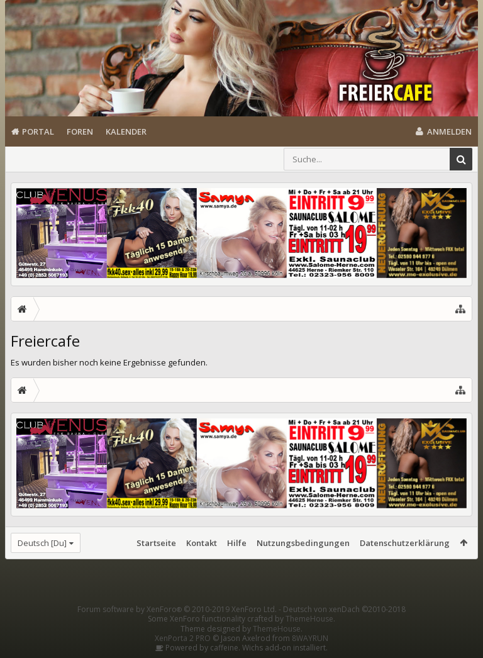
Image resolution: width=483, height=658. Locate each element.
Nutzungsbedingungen (303, 543)
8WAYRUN (310, 638)
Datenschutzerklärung (405, 543)
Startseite (156, 543)
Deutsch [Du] (42, 543)
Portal (38, 131)
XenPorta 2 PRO (183, 638)
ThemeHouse (309, 618)
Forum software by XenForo (177, 609)
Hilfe (237, 543)
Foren (80, 131)
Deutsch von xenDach (344, 609)
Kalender (126, 131)
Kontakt (201, 543)
